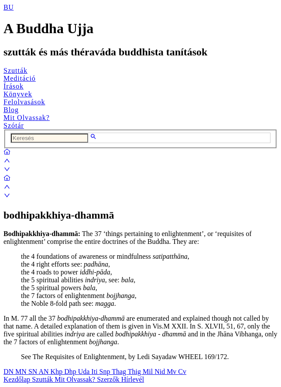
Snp (105, 371)
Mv (172, 371)
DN (9, 371)
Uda (85, 371)
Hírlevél (132, 379)
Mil (148, 371)
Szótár (13, 125)
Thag (120, 371)
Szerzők (109, 379)
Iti (95, 371)
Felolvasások (24, 102)
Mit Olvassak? (26, 117)
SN (33, 371)
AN (44, 371)
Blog (11, 109)
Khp (58, 371)
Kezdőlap (17, 379)
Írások (13, 86)
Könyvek (17, 94)
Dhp (71, 371)
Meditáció (19, 78)
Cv (182, 371)
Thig (135, 371)
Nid (160, 371)
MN (21, 371)
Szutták (15, 70)
